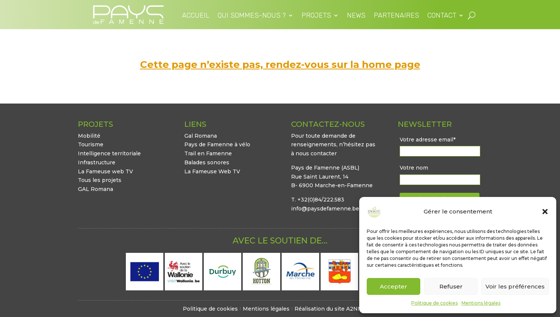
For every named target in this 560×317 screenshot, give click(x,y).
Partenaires (396, 16)
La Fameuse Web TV (212, 171)
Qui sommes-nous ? (252, 16)
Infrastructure (96, 162)
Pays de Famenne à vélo (217, 144)
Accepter (393, 286)
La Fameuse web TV (105, 171)
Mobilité (89, 135)
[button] (545, 211)
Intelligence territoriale (109, 153)
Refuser (451, 286)
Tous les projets (99, 180)
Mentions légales (480, 303)
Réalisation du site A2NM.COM (336, 308)
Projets (316, 16)
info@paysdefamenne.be (325, 208)
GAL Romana (95, 189)
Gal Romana (200, 135)
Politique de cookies (434, 303)
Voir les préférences (515, 286)
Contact (441, 16)
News (356, 16)
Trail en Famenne (208, 153)
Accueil (195, 16)
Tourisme (90, 144)
